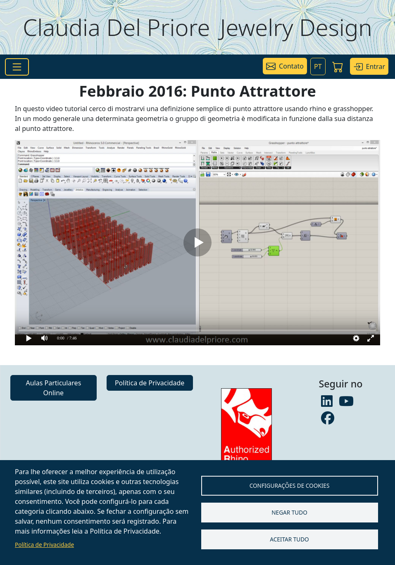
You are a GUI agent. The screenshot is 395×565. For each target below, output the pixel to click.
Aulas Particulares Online (53, 387)
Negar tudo (289, 512)
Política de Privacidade (44, 544)
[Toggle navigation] (17, 67)
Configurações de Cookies (290, 485)
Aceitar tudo (289, 539)
